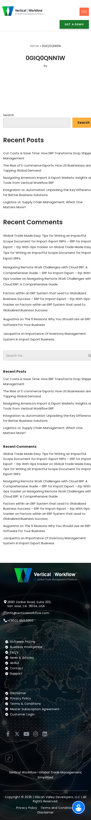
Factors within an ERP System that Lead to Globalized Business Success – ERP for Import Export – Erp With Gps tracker (46, 299)
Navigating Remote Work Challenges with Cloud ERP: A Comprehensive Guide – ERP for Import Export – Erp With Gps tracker (46, 273)
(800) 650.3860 (21, 620)
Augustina (11, 319)
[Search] (44, 355)
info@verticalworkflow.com (28, 613)
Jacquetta (11, 333)
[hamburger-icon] (84, 12)
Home (34, 46)
